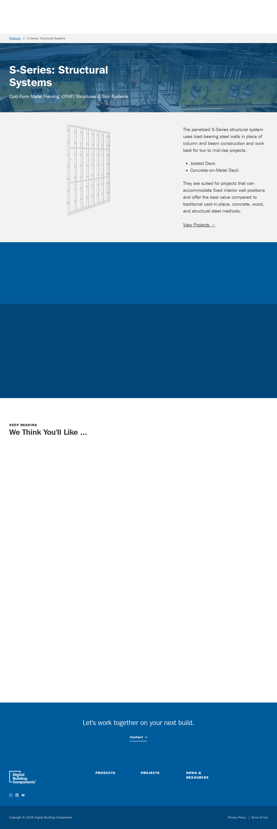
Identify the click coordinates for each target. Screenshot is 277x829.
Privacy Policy (237, 817)
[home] (23, 777)
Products (15, 38)
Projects (150, 773)
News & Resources (197, 775)
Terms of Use (259, 817)
